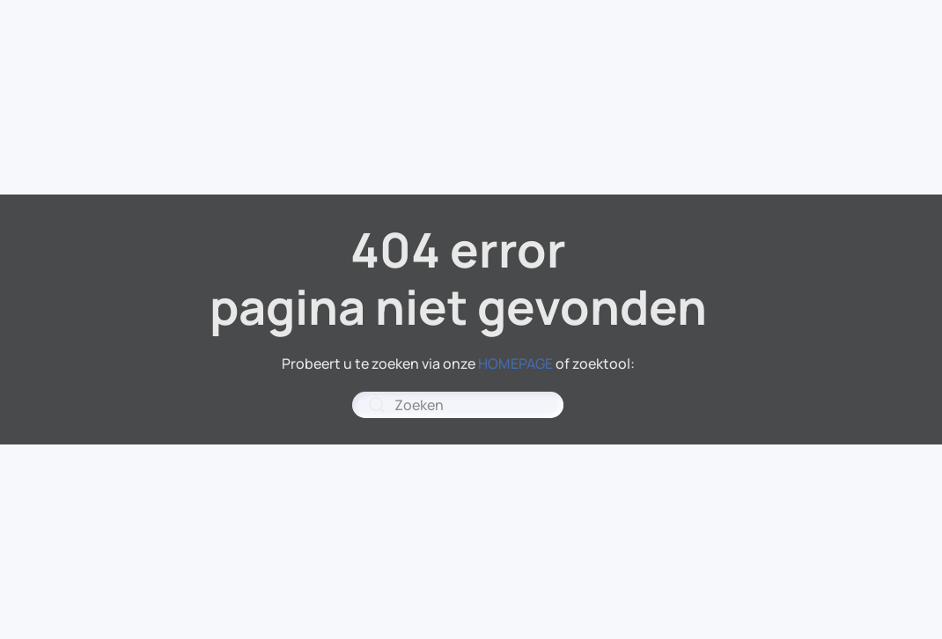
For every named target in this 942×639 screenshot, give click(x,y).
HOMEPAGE (515, 363)
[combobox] (457, 405)
